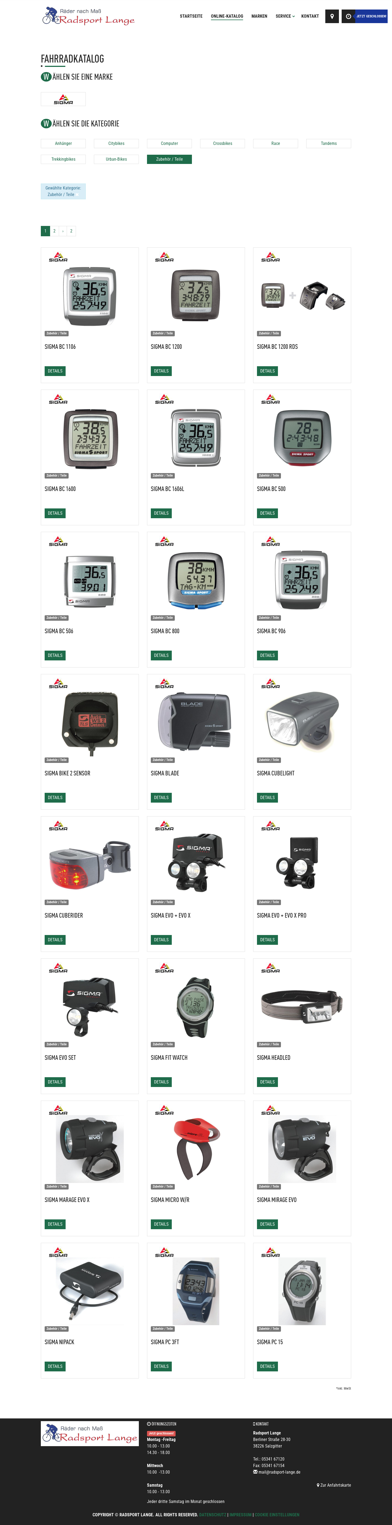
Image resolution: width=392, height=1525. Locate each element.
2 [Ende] (71, 231)
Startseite (191, 16)
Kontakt (310, 16)
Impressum (240, 1514)
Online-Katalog (227, 16)
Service (285, 16)
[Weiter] (63, 231)
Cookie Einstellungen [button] (277, 1514)
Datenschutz (212, 1514)
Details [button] (55, 371)
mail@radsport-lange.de (280, 1472)
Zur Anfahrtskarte (334, 1485)
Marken (259, 16)
